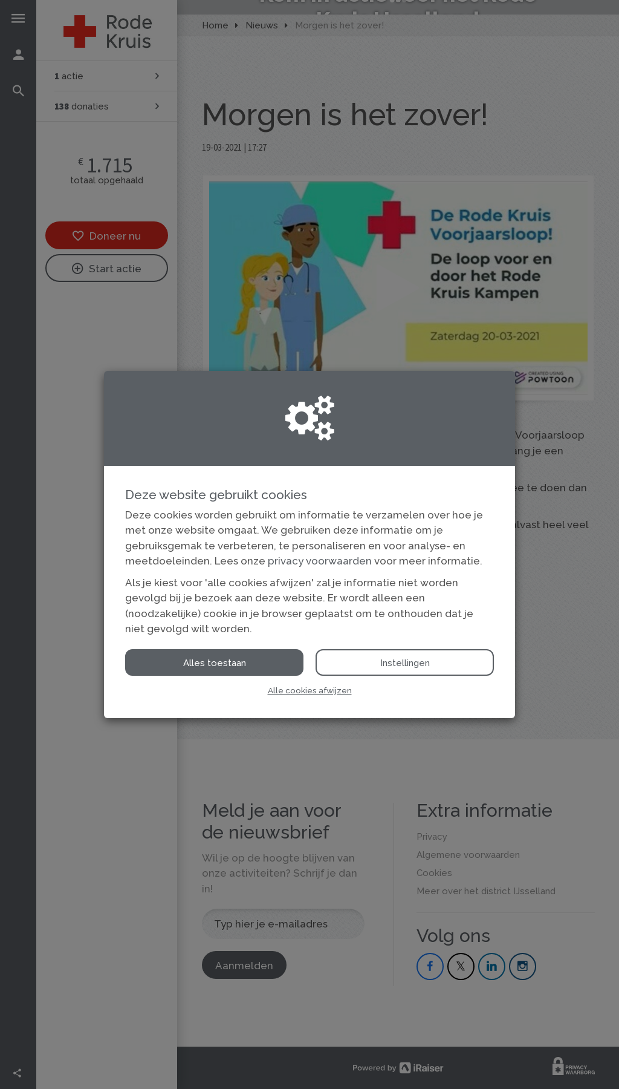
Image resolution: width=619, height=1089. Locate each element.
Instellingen (405, 663)
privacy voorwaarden (320, 561)
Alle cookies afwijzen (310, 690)
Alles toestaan (214, 663)
